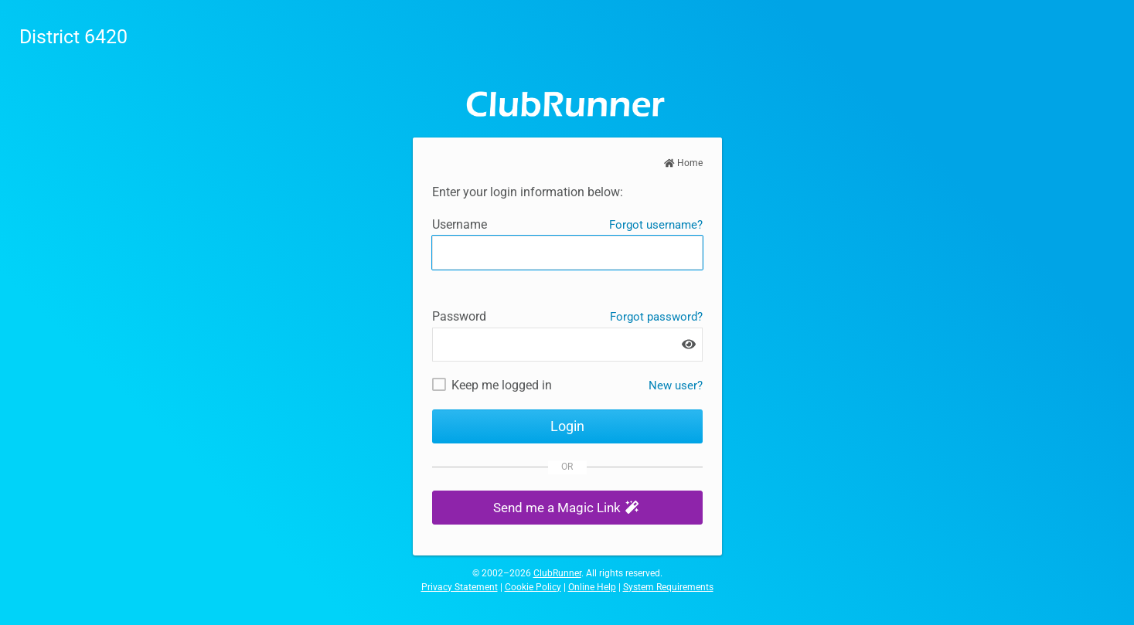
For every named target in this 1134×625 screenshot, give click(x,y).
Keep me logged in (501, 385)
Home (683, 163)
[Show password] (688, 344)
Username (459, 224)
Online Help (592, 587)
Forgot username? (656, 225)
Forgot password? (656, 317)
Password (459, 316)
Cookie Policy (533, 587)
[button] (567, 508)
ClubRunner (557, 573)
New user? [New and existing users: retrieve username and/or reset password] (676, 385)
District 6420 (73, 36)
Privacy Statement (459, 587)
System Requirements (668, 587)
